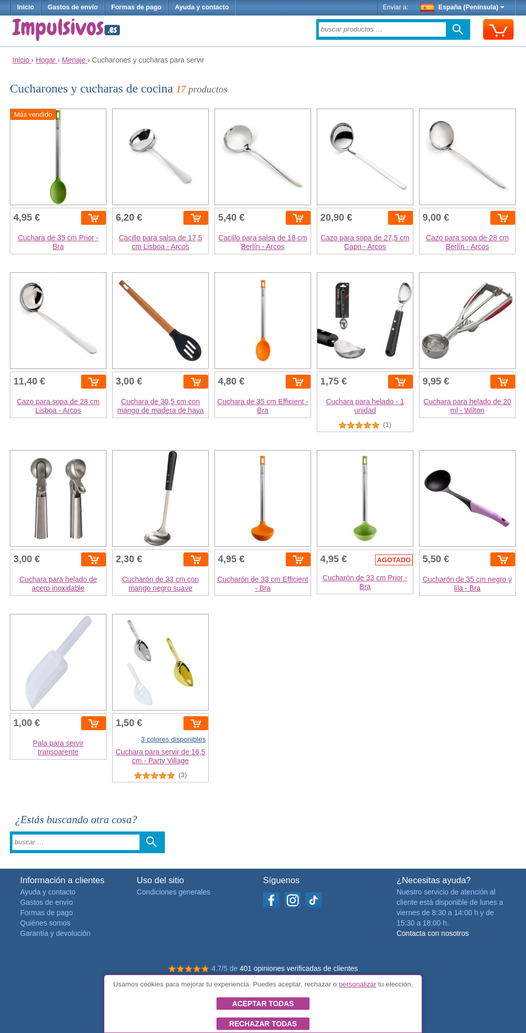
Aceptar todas (262, 1003)
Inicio (25, 7)
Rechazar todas (263, 1024)
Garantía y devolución (55, 933)
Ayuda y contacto (202, 7)
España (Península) (463, 7)
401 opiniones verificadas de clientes (299, 968)
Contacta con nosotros (432, 933)
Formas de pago (136, 7)
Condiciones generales (173, 892)
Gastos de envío (73, 7)
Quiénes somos (45, 923)
